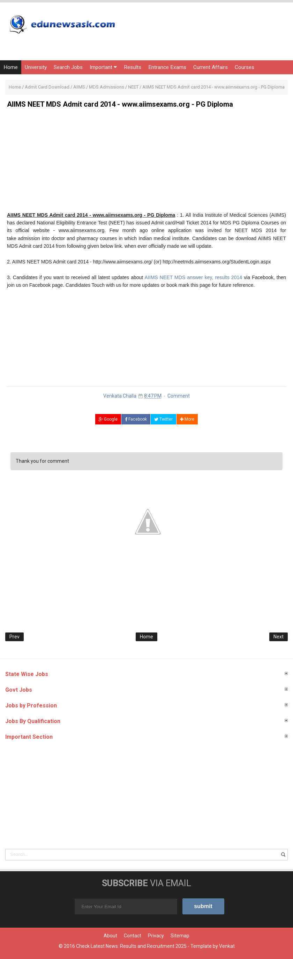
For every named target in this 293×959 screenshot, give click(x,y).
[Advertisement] (146, 162)
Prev (14, 636)
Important (103, 67)
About (110, 935)
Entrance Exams (167, 67)
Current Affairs (210, 67)
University (36, 67)
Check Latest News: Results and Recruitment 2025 (131, 946)
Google (108, 419)
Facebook (136, 419)
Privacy (156, 935)
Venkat (227, 946)
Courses (244, 67)
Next (278, 636)
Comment (178, 396)
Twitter (163, 419)
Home (10, 67)
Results (132, 67)
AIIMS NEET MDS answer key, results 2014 (193, 277)
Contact (132, 935)
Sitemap (180, 935)
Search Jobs (68, 67)
